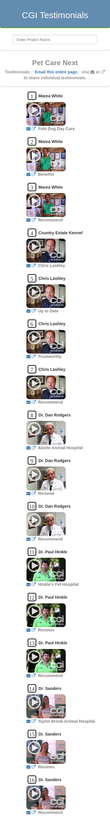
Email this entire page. (57, 72)
